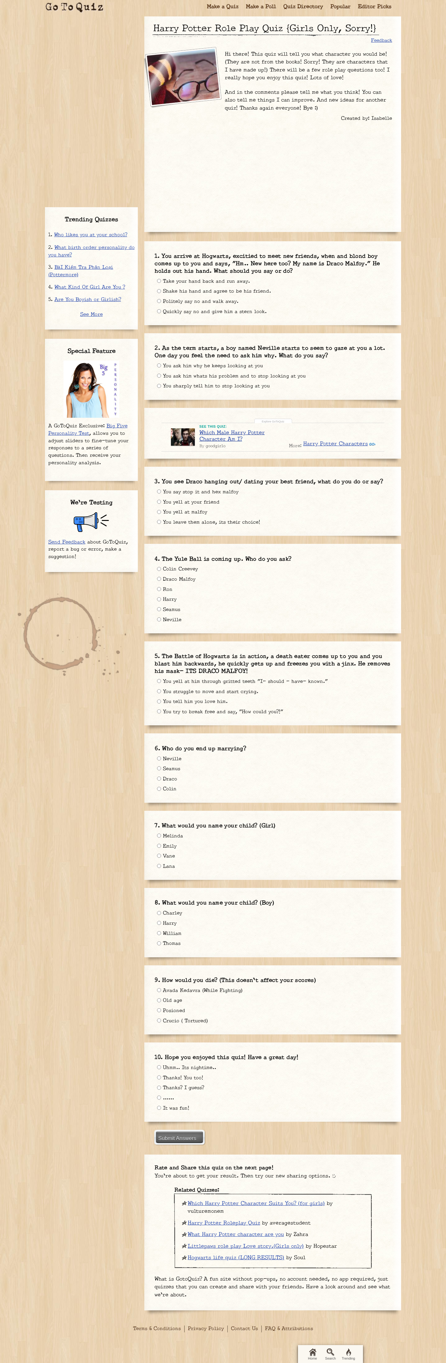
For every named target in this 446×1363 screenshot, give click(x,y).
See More (91, 314)
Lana (166, 870)
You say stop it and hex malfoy (200, 493)
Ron (165, 591)
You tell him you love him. (194, 706)
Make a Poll (261, 7)
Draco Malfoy (177, 580)
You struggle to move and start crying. (211, 695)
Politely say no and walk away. (199, 301)
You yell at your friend (190, 504)
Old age (170, 1002)
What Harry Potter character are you (236, 1238)
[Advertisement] (273, 173)
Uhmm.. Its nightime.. (189, 1068)
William (170, 936)
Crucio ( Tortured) (184, 1024)
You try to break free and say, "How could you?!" (223, 716)
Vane (166, 859)
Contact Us (244, 1330)
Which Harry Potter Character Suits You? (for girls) (256, 1207)
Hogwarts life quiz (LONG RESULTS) (236, 1262)
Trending (348, 1354)
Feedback (381, 40)
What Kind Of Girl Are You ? (90, 287)
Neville (170, 624)
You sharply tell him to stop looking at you (216, 385)
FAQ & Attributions (289, 1330)
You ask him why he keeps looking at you (212, 364)
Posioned (171, 1013)
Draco (167, 782)
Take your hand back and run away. (205, 279)
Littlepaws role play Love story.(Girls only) (246, 1250)
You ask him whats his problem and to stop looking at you (234, 375)
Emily (167, 849)
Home (312, 1354)
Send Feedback (66, 542)
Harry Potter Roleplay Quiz (224, 1227)
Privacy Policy (206, 1330)
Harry (167, 602)
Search (330, 1354)
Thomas (169, 947)
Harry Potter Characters (335, 440)
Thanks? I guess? (182, 1090)
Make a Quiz (222, 7)
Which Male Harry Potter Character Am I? (232, 432)
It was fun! (174, 1111)
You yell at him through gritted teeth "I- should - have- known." (247, 684)
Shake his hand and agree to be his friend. (216, 290)
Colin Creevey (179, 570)
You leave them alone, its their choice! (211, 525)
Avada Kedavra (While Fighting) (202, 991)
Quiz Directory (303, 7)
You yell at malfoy (183, 515)
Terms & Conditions (157, 1330)
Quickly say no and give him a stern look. (214, 311)
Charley (170, 915)
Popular (340, 7)
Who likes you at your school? (90, 235)
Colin (167, 793)
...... (166, 1100)
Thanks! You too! (181, 1079)
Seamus (169, 613)
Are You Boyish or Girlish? (88, 299)
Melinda (170, 838)
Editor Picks (374, 7)
